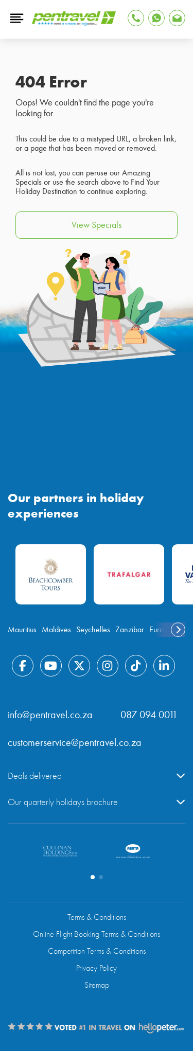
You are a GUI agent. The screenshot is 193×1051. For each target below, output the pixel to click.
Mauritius (22, 629)
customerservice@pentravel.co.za (75, 743)
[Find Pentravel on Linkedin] (164, 665)
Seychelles (93, 629)
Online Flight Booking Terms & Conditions (96, 934)
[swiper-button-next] (178, 629)
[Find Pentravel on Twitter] (79, 665)
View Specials (96, 225)
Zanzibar (129, 629)
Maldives (56, 629)
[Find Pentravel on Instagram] (107, 665)
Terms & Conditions (96, 917)
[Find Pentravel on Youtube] (51, 665)
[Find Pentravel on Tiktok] (136, 665)
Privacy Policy (96, 968)
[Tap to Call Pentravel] (136, 18)
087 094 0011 (149, 715)
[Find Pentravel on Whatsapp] (156, 18)
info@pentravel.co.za (50, 715)
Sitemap (96, 985)
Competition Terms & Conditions (97, 951)
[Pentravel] (74, 23)
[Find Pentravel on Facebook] (22, 665)
